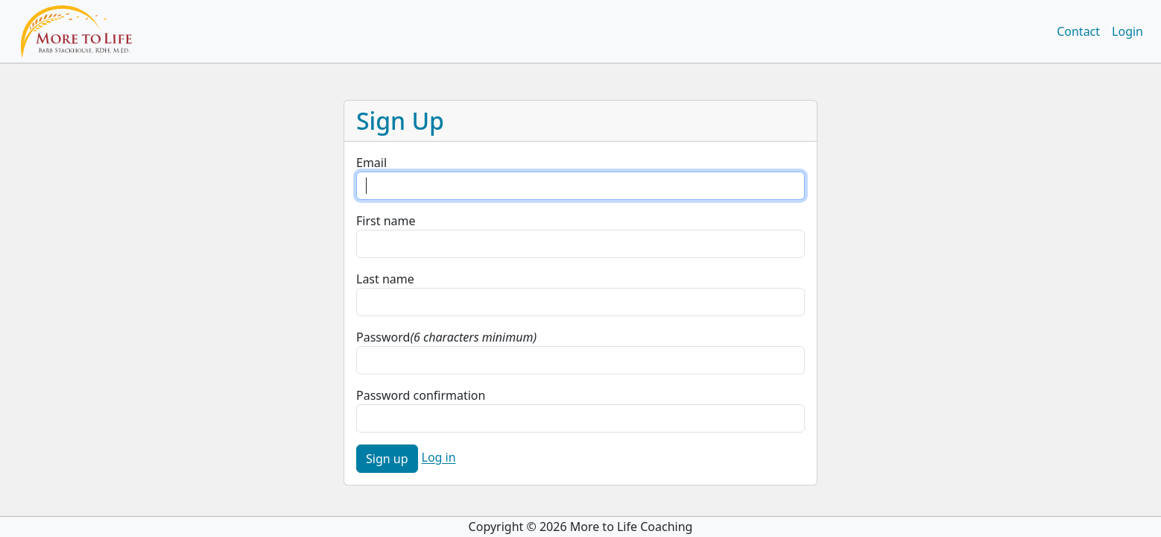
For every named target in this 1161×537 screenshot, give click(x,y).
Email (371, 162)
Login (1127, 31)
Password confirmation (420, 395)
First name (386, 221)
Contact (1078, 31)
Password (383, 337)
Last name (385, 279)
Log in (439, 458)
